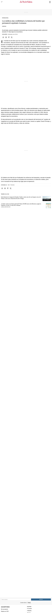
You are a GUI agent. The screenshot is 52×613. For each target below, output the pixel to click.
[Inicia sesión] (50, 2)
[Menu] (2, 2)
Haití (9, 184)
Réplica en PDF (5, 611)
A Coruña (29, 608)
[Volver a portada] (26, 2)
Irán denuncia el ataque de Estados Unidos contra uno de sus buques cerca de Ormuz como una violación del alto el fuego (21, 197)
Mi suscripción (4, 609)
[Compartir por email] (6, 37)
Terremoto (12, 184)
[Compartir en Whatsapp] (3, 37)
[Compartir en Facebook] (9, 37)
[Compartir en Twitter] (12, 37)
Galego (29, 602)
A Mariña (29, 610)
